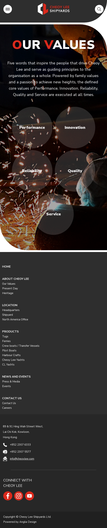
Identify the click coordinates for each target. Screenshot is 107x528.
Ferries (6, 341)
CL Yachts (8, 364)
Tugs (5, 336)
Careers (7, 408)
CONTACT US (12, 398)
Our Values (8, 284)
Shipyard (7, 315)
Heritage (7, 293)
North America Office (15, 319)
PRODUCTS (10, 332)
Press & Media (11, 381)
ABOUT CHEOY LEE (15, 279)
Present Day (10, 288)
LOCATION (9, 305)
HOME (6, 267)
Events (6, 386)
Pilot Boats (9, 350)
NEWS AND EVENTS (16, 377)
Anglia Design (28, 522)
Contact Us (9, 403)
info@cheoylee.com (22, 459)
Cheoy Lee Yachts (13, 360)
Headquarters (11, 310)
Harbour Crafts (11, 355)
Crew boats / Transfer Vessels (20, 346)
